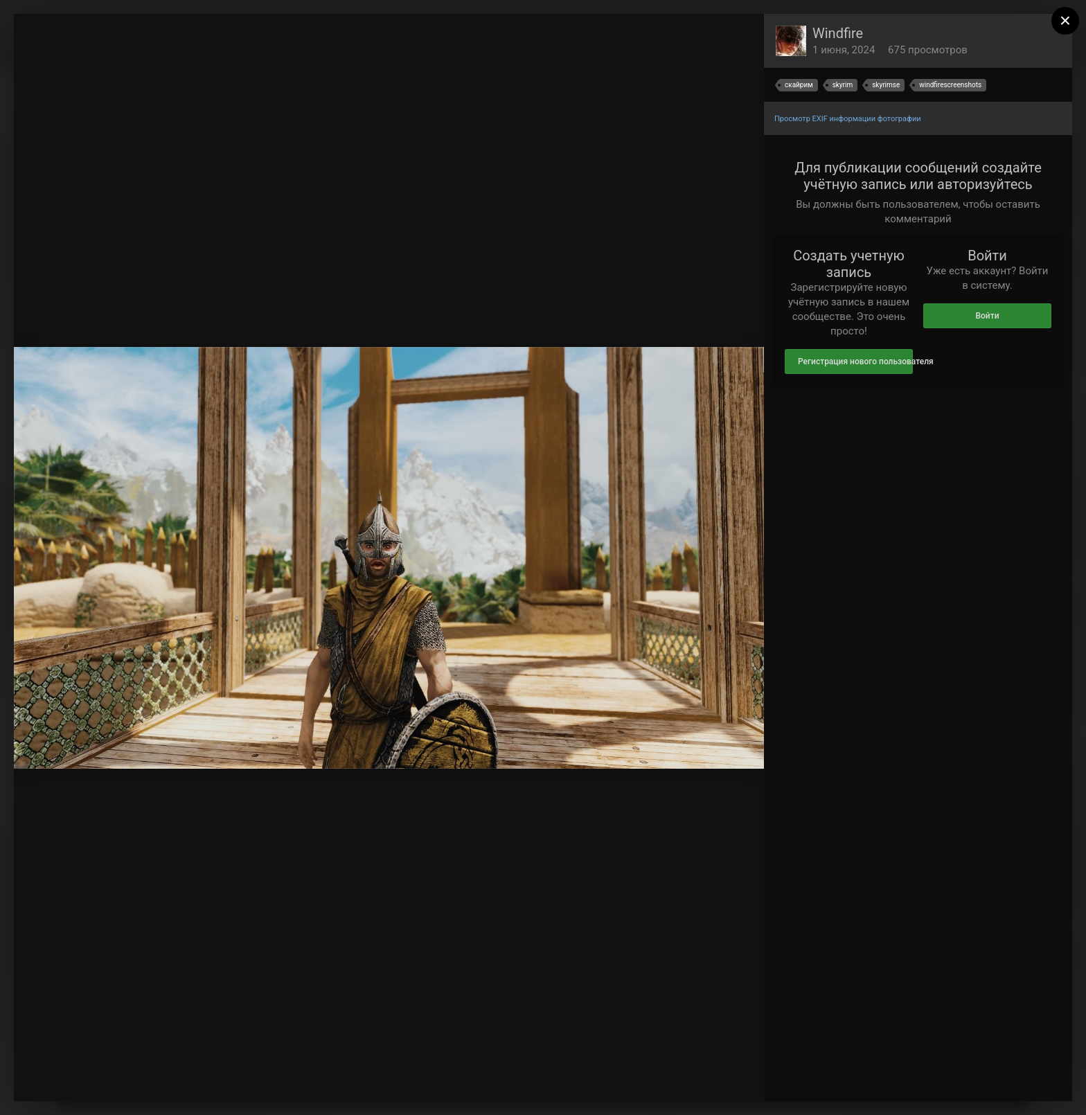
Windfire (837, 33)
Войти (987, 316)
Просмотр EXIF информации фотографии (847, 118)
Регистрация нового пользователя (855, 361)
